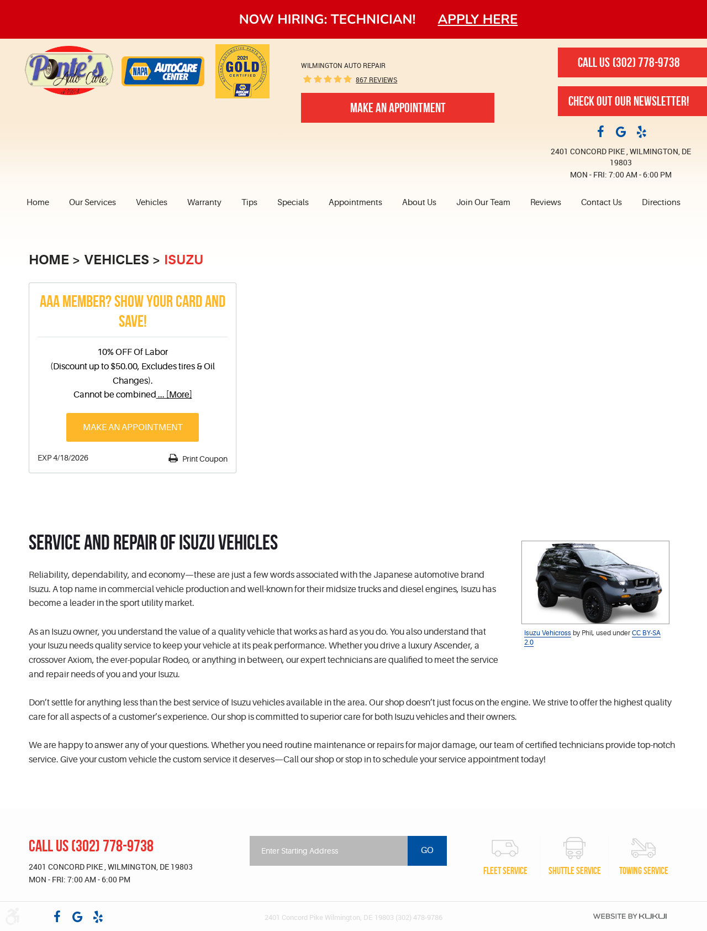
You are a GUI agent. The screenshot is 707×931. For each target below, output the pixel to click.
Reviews (545, 202)
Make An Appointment (398, 108)
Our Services (92, 202)
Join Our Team (483, 202)
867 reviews (376, 79)
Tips (249, 202)
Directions (661, 202)
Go (427, 850)
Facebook (600, 131)
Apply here (478, 19)
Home (38, 202)
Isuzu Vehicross (547, 633)
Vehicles (151, 202)
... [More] (174, 395)
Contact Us (601, 202)
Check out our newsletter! (628, 101)
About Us (419, 202)
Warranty (204, 202)
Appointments (355, 202)
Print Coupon (204, 458)
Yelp (641, 131)
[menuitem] (43, 203)
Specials (293, 202)
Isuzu (183, 260)
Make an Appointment (133, 427)
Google (621, 131)
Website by (630, 916)
